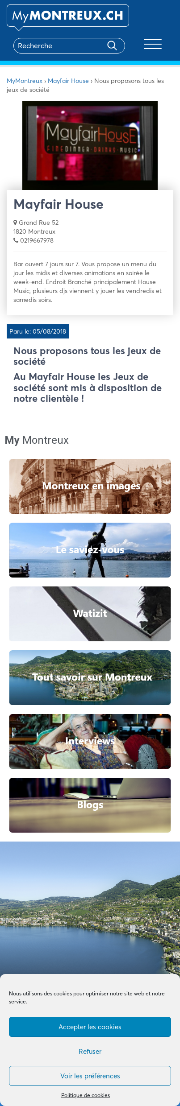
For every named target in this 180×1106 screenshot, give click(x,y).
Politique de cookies (85, 1095)
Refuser (90, 1051)
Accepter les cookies (90, 1027)
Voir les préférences (90, 1076)
